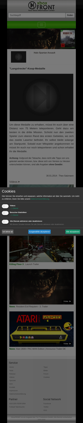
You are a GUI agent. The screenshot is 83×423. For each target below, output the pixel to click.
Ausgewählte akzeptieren (39, 232)
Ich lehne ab (8, 232)
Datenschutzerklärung (40, 199)
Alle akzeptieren (73, 232)
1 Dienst (14, 208)
